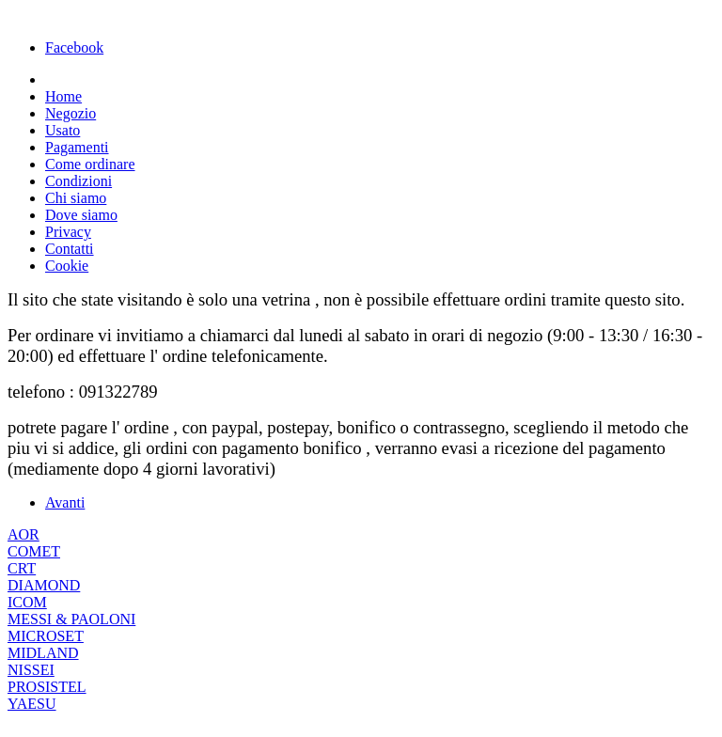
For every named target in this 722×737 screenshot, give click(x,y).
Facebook (74, 47)
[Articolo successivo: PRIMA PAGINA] (65, 502)
